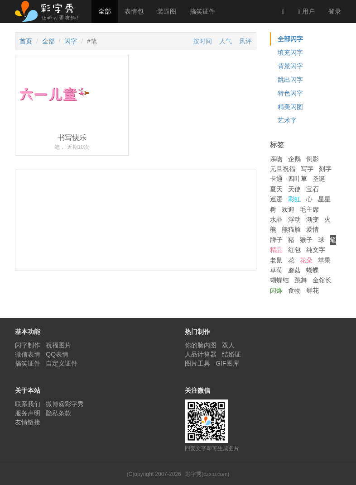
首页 (25, 41)
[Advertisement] (135, 254)
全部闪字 (290, 39)
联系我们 (27, 404)
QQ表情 (57, 354)
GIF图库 (227, 363)
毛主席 (309, 209)
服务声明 (27, 413)
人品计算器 (200, 354)
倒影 (312, 158)
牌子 (276, 239)
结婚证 (231, 354)
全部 (104, 11)
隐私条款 (58, 413)
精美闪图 (290, 106)
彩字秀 (49, 11)
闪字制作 (27, 345)
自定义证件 (61, 363)
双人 (228, 345)
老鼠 (276, 260)
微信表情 (27, 354)
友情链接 (27, 422)
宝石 (312, 189)
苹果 (324, 260)
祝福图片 (58, 345)
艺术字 (287, 120)
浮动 (294, 219)
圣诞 (319, 178)
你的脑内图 (200, 345)
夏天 (276, 189)
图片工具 (197, 363)
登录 (334, 11)
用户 (306, 11)
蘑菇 (294, 270)
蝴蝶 (312, 270)
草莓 (276, 270)
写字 (307, 168)
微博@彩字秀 (65, 404)
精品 (276, 249)
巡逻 (276, 199)
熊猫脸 (291, 229)
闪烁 (276, 290)
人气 (225, 41)
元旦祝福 (282, 168)
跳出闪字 (290, 79)
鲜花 (312, 290)
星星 (324, 199)
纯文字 (315, 249)
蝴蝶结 (279, 280)
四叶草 (297, 178)
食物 (294, 290)
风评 (245, 41)
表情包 (134, 11)
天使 (294, 189)
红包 (294, 249)
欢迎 (288, 209)
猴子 (306, 239)
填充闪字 (290, 52)
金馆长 (322, 280)
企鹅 (294, 158)
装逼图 (166, 11)
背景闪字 (290, 66)
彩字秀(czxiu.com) (207, 474)
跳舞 (300, 280)
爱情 (312, 229)
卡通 (276, 178)
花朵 (306, 260)
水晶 (276, 219)
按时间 (202, 41)
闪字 (70, 41)
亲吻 (276, 158)
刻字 (325, 168)
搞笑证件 (202, 11)
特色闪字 (290, 93)
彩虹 (294, 199)
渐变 (312, 219)
